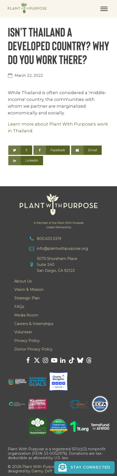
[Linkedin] (25, 160)
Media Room (26, 315)
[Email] (86, 150)
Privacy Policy (27, 340)
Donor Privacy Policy (33, 349)
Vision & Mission (29, 289)
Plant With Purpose (40, 466)
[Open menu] (104, 9)
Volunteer (23, 332)
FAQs (19, 306)
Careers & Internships (33, 323)
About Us (23, 281)
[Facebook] (51, 150)
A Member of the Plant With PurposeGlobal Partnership (59, 225)
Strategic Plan (27, 298)
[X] (20, 150)
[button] (84, 467)
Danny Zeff (41, 471)
